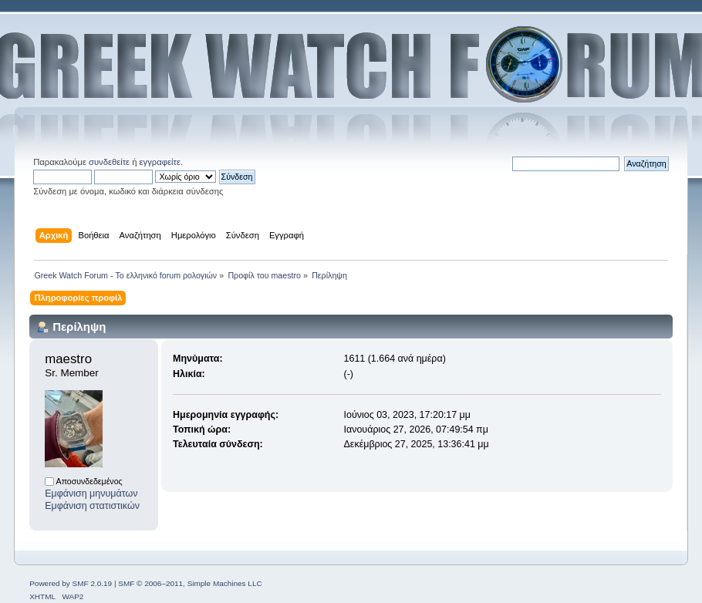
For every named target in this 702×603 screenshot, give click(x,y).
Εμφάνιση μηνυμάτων (91, 493)
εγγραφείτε (160, 162)
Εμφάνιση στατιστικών (92, 505)
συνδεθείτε (109, 162)
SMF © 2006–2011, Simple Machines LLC (190, 583)
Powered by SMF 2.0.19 (70, 583)
